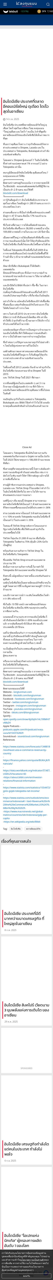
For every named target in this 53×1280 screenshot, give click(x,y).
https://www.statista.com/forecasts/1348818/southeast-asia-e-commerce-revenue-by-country (26, 750)
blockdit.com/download (15, 193)
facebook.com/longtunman (29, 698)
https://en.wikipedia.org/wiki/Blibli (22, 821)
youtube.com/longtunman (28, 709)
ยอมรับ (26, 1275)
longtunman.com (23, 691)
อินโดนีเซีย (15, 828)
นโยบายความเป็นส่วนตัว (32, 1259)
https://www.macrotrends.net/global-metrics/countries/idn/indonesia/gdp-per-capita (25, 815)
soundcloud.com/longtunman (33, 736)
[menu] (5, 4)
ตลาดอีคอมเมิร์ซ (33, 828)
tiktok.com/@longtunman (25, 712)
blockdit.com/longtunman (27, 695)
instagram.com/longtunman (31, 705)
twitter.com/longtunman (25, 702)
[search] (48, 4)
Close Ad (27, 447)
